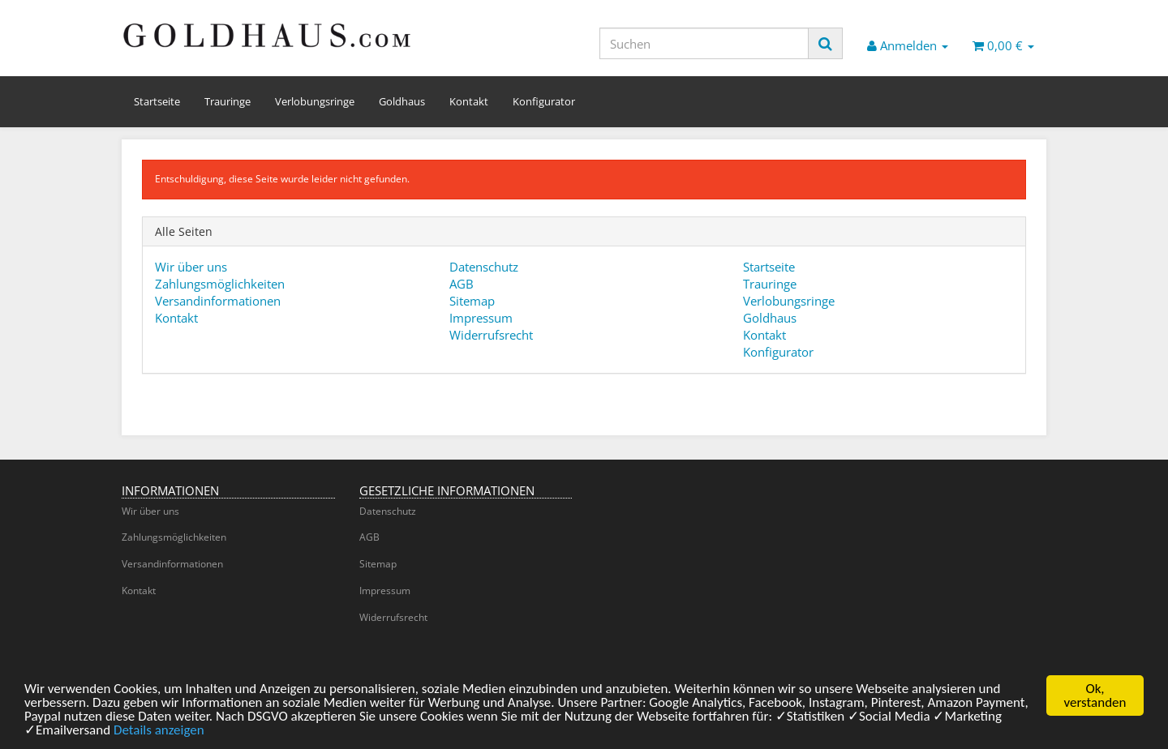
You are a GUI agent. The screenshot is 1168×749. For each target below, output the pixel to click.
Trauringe (227, 101)
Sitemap (472, 301)
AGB (461, 284)
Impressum (481, 318)
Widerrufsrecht (491, 335)
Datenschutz (483, 267)
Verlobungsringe (314, 101)
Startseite (157, 101)
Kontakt (468, 101)
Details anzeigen (159, 734)
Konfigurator (544, 101)
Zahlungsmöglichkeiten (220, 284)
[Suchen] (704, 43)
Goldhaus (402, 101)
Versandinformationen (218, 301)
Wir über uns (191, 267)
